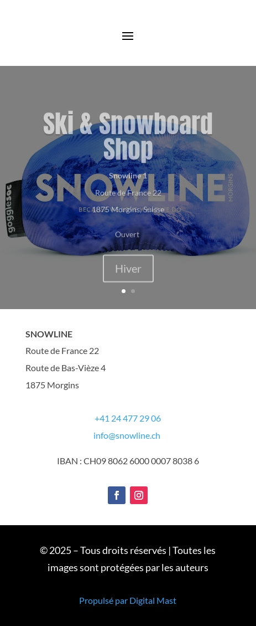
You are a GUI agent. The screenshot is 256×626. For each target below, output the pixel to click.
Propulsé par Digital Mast (127, 600)
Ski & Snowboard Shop (128, 145)
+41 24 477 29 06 (128, 418)
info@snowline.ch (126, 435)
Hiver (128, 277)
